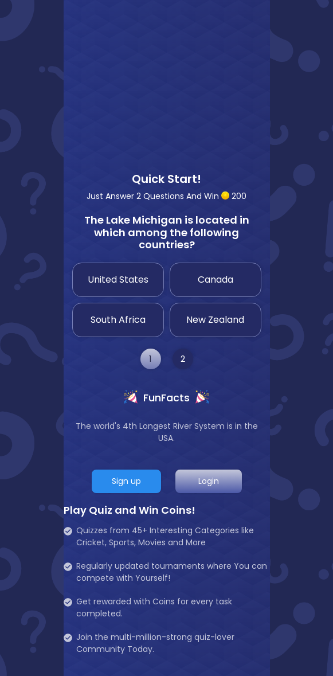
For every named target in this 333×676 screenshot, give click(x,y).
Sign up (126, 481)
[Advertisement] (166, 80)
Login (208, 481)
